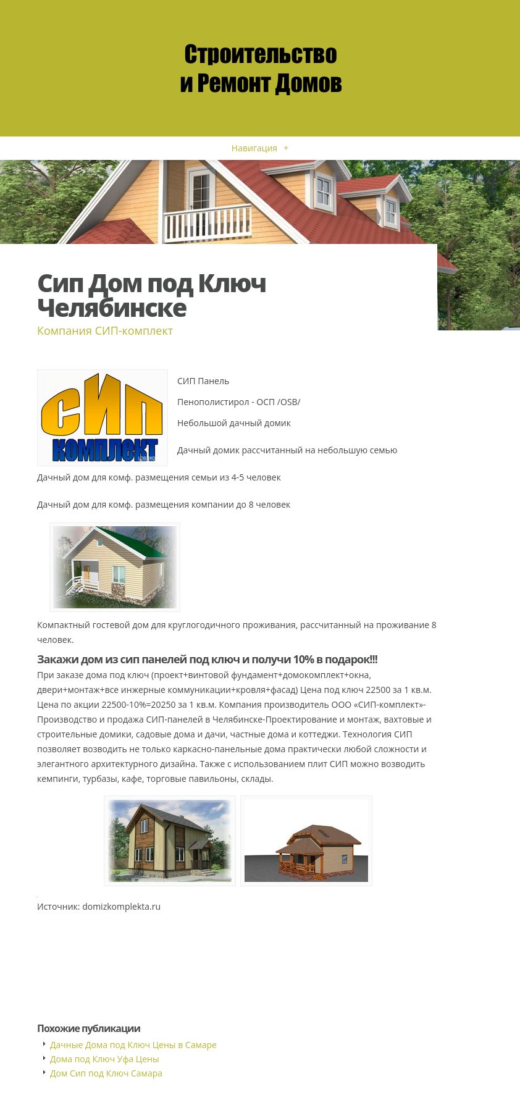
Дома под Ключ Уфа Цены (104, 1059)
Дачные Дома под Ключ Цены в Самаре (133, 1045)
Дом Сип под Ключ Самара (106, 1073)
